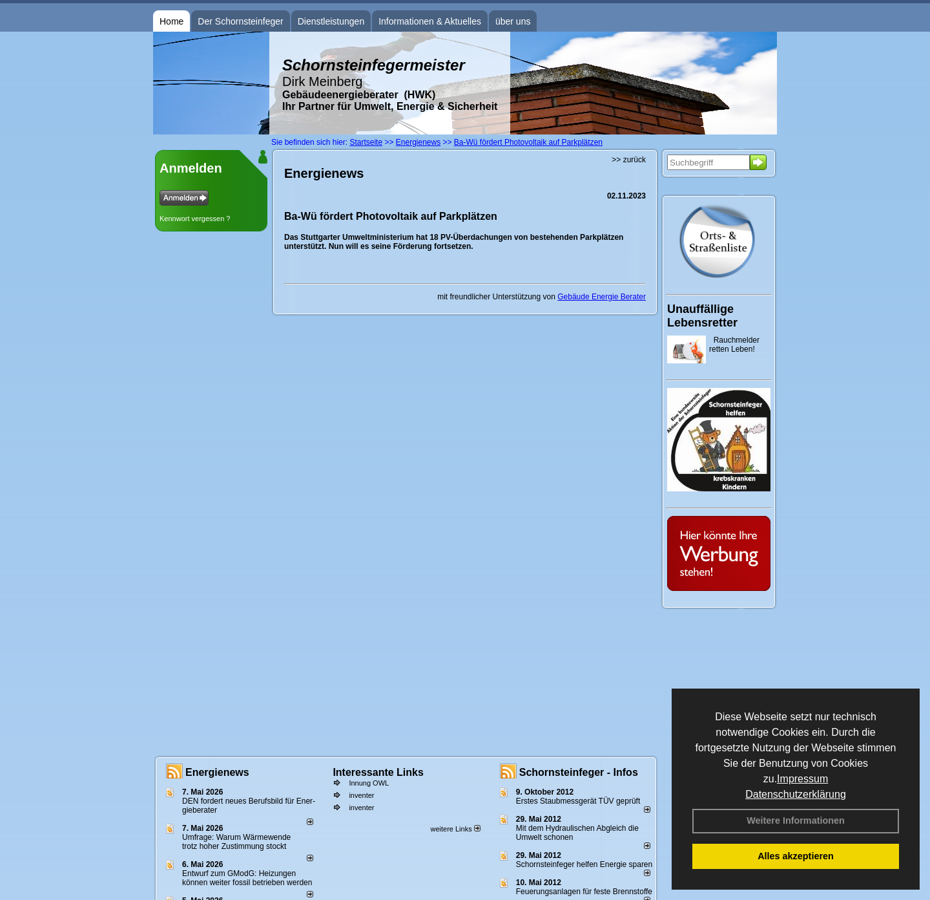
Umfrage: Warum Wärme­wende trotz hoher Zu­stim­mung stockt (236, 842)
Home (171, 21)
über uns (512, 21)
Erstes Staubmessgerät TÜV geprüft (578, 801)
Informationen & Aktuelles (429, 21)
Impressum (802, 778)
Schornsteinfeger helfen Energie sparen (584, 864)
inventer (361, 795)
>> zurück (629, 159)
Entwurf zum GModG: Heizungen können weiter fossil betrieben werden (247, 878)
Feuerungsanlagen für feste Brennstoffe (584, 891)
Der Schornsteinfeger (240, 21)
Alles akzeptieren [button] (796, 856)
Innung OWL (369, 783)
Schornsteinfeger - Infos (578, 772)
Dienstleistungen (331, 21)
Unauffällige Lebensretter (702, 316)
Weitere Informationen (796, 820)
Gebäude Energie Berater (601, 296)
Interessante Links (378, 772)
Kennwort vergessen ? (195, 218)
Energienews (217, 772)
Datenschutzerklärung (795, 794)
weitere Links (455, 829)
